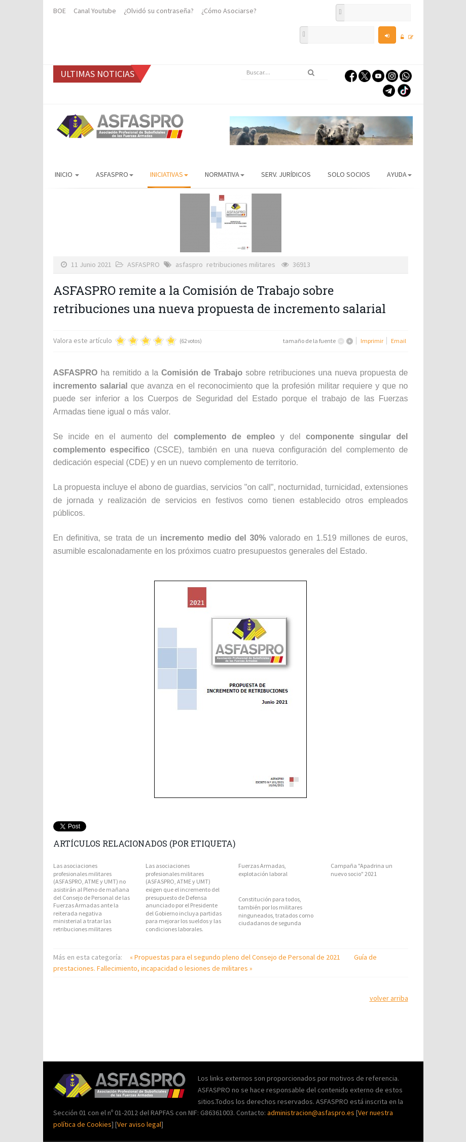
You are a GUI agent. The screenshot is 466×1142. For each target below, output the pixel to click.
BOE (59, 10)
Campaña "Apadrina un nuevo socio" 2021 (361, 870)
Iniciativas (169, 174)
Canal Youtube (95, 10)
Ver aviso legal (139, 1124)
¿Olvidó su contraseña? (159, 10)
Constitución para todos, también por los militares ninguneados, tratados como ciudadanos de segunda (275, 911)
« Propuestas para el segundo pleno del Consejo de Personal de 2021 (236, 957)
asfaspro (189, 264)
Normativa (224, 174)
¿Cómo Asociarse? (229, 10)
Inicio (67, 174)
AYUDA (399, 174)
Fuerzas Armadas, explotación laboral (263, 870)
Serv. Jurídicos (286, 174)
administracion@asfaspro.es (311, 1112)
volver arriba (389, 998)
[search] (284, 72)
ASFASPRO (114, 174)
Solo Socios (349, 174)
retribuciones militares (240, 264)
